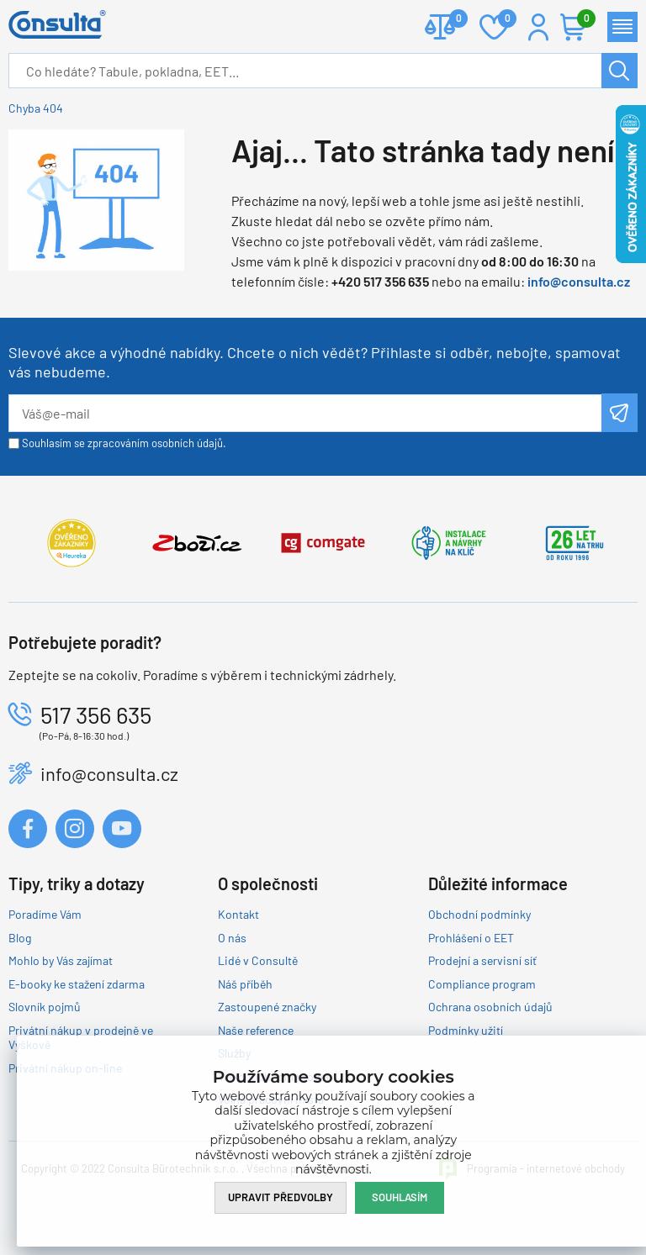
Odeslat (619, 412)
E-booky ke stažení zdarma (76, 984)
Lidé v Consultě (258, 960)
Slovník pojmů (44, 1006)
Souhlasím (399, 1197)
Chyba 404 (35, 108)
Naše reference (256, 1030)
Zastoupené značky (267, 1006)
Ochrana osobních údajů (490, 1006)
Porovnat (452, 20)
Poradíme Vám (45, 914)
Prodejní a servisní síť (482, 960)
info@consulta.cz (578, 281)
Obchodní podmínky (479, 914)
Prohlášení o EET (471, 938)
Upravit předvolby (280, 1197)
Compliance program (482, 984)
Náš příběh (245, 984)
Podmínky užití (465, 1030)
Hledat (619, 70)
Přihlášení (538, 27)
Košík (582, 20)
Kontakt (238, 914)
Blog (19, 938)
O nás (232, 938)
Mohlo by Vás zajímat (60, 960)
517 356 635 (95, 714)
